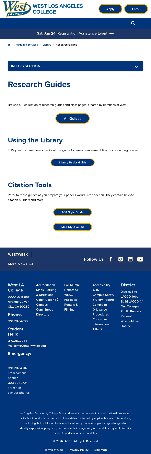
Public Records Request (131, 313)
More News (17, 269)
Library (47, 45)
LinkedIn (130, 265)
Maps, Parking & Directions (46, 292)
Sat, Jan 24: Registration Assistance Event (72, 33)
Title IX (97, 329)
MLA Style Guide (72, 227)
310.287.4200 (18, 321)
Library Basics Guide (72, 162)
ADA (96, 290)
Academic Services (26, 45)
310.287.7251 (17, 340)
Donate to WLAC (71, 292)
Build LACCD (131, 301)
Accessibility (101, 285)
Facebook (111, 265)
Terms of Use (53, 450)
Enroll (136, 9)
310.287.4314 (17, 368)
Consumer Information (101, 322)
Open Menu (143, 23)
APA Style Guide (73, 212)
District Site (129, 291)
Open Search (133, 23)
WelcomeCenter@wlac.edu (27, 345)
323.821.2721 (17, 383)
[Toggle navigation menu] (75, 66)
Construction (47, 299)
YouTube (140, 265)
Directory (42, 314)
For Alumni (72, 285)
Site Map (100, 450)
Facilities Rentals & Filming (71, 304)
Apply (110, 9)
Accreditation (45, 285)
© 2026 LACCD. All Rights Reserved (75, 441)
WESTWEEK (18, 259)
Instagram (120, 265)
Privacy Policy (78, 450)
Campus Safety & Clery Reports (104, 297)
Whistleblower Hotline (131, 323)
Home (9, 44)
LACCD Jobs (129, 296)
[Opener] (147, 267)
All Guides (72, 118)
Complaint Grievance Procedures (101, 309)
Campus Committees (44, 307)
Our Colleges (130, 306)
